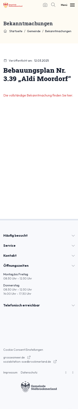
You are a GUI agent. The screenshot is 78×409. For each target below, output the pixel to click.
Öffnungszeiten (15, 265)
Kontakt (10, 255)
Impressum (10, 372)
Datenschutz (29, 372)
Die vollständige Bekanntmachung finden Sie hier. (38, 95)
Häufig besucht (15, 235)
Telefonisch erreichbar (21, 305)
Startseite (12, 31)
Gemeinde (34, 31)
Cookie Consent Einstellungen (23, 350)
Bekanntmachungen (58, 31)
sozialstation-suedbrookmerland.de (30, 361)
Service (9, 245)
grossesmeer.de (17, 357)
